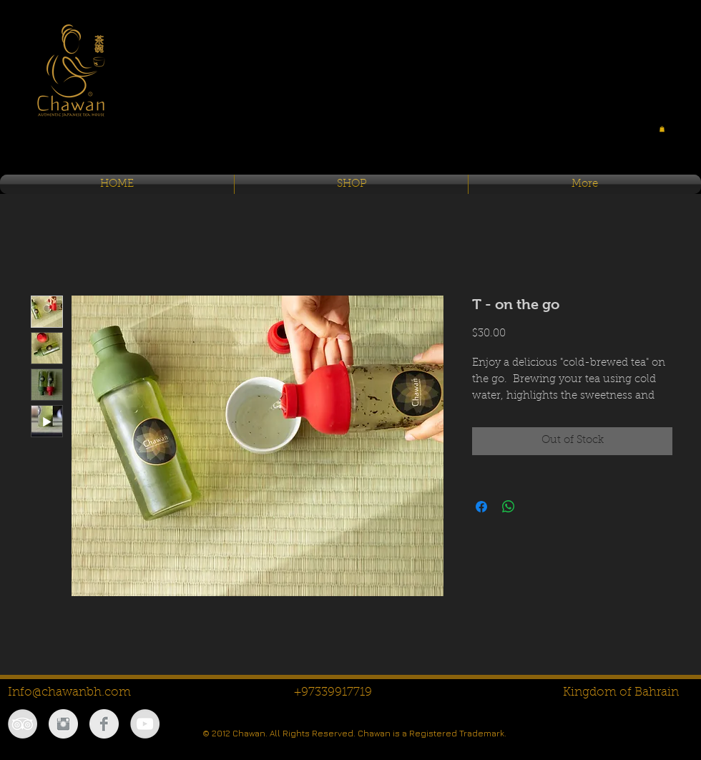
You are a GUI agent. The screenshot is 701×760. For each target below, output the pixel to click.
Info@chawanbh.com (69, 692)
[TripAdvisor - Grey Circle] (22, 724)
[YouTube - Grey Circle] (145, 724)
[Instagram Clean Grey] (63, 724)
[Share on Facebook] (481, 506)
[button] (662, 129)
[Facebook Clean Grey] (104, 724)
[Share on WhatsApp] (508, 506)
